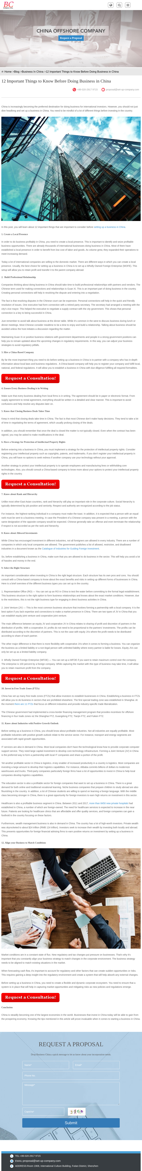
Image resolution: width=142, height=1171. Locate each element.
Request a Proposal (71, 38)
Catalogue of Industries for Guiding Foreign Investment (70, 548)
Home (8, 71)
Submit (71, 1123)
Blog (16, 71)
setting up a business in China (109, 227)
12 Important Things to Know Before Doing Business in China (82, 71)
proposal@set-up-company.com (122, 89)
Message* (71, 1093)
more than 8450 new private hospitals (108, 803)
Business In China (32, 71)
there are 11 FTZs (23, 704)
